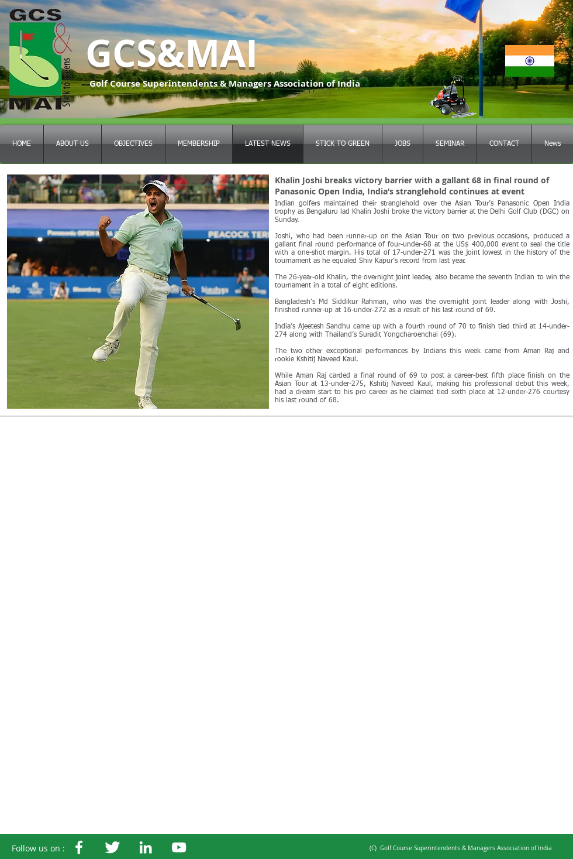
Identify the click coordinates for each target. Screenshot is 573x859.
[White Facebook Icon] (79, 847)
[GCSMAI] (112, 847)
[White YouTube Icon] (179, 847)
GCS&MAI (171, 52)
